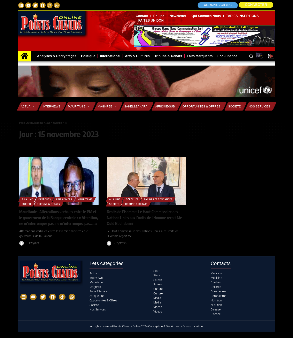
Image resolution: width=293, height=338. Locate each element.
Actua (28, 106)
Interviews (51, 106)
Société (52, 203)
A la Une (29, 198)
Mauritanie (79, 106)
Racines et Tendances (166, 198)
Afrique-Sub (165, 106)
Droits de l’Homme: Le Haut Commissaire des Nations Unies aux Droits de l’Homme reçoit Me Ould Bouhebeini (145, 217)
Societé (234, 106)
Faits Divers (71, 198)
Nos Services (259, 106)
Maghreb (107, 106)
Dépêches (48, 198)
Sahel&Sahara (135, 106)
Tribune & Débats (77, 203)
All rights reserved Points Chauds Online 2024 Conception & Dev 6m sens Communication (146, 332)
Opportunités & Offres (201, 106)
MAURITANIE (31, 203)
